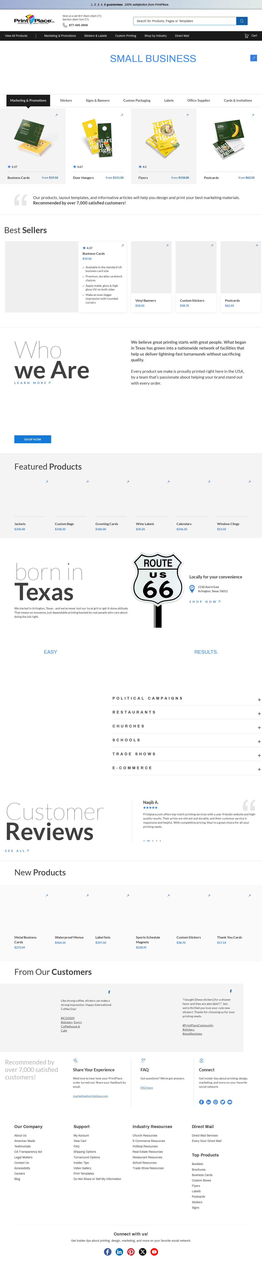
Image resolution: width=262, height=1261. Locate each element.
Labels (196, 1191)
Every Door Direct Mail (206, 1141)
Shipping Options (85, 1151)
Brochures (198, 1169)
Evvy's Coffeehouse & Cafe (71, 1026)
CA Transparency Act (28, 1151)
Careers (19, 1173)
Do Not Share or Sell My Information (97, 1179)
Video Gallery (82, 1168)
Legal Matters (23, 1157)
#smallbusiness (192, 1033)
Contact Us (21, 1162)
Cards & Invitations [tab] (238, 100)
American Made (24, 1141)
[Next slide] (253, 821)
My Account (81, 1135)
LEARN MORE (30, 383)
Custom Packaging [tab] (136, 100)
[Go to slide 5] (160, 840)
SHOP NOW (32, 439)
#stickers (67, 1022)
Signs (195, 1207)
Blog (17, 1179)
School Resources (145, 1162)
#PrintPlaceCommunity (198, 1025)
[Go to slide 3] (152, 840)
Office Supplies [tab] (198, 100)
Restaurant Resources (147, 1157)
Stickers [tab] (66, 100)
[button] (245, 21)
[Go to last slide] (147, 821)
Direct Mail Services (205, 1135)
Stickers (197, 1202)
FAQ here (147, 1087)
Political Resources (145, 1146)
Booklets (197, 1164)
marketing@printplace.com (90, 1096)
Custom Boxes (201, 1180)
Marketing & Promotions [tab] (28, 100)
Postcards (198, 1196)
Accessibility (22, 1168)
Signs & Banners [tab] (98, 100)
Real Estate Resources (148, 1151)
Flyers (196, 1185)
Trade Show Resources (148, 1168)
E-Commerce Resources (149, 1141)
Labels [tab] (169, 100)
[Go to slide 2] (149, 840)
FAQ (76, 1146)
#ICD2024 (67, 1018)
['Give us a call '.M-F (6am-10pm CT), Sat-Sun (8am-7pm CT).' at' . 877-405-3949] (75, 25)
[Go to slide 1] (144, 840)
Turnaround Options (87, 1157)
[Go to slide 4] (156, 840)
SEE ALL (15, 851)
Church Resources (145, 1135)
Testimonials (22, 1146)
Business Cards (202, 1175)
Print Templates (84, 1173)
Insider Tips (81, 1162)
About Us (20, 1135)
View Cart (80, 1141)
